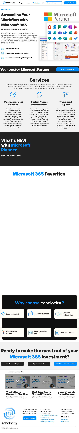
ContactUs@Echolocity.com (49, 415)
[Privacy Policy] (46, 418)
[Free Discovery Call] (67, 69)
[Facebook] (66, 417)
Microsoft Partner (42, 314)
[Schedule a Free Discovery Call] (65, 364)
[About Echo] (67, 420)
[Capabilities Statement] (48, 420)
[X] (69, 417)
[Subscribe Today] (29, 418)
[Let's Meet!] (70, 2)
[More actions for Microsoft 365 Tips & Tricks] (15, 372)
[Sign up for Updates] (39, 364)
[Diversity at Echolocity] (48, 421)
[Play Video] (17, 381)
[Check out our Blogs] (12, 364)
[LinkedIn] (64, 417)
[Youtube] (62, 417)
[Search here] (54, 3)
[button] (15, 372)
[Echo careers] (67, 421)
